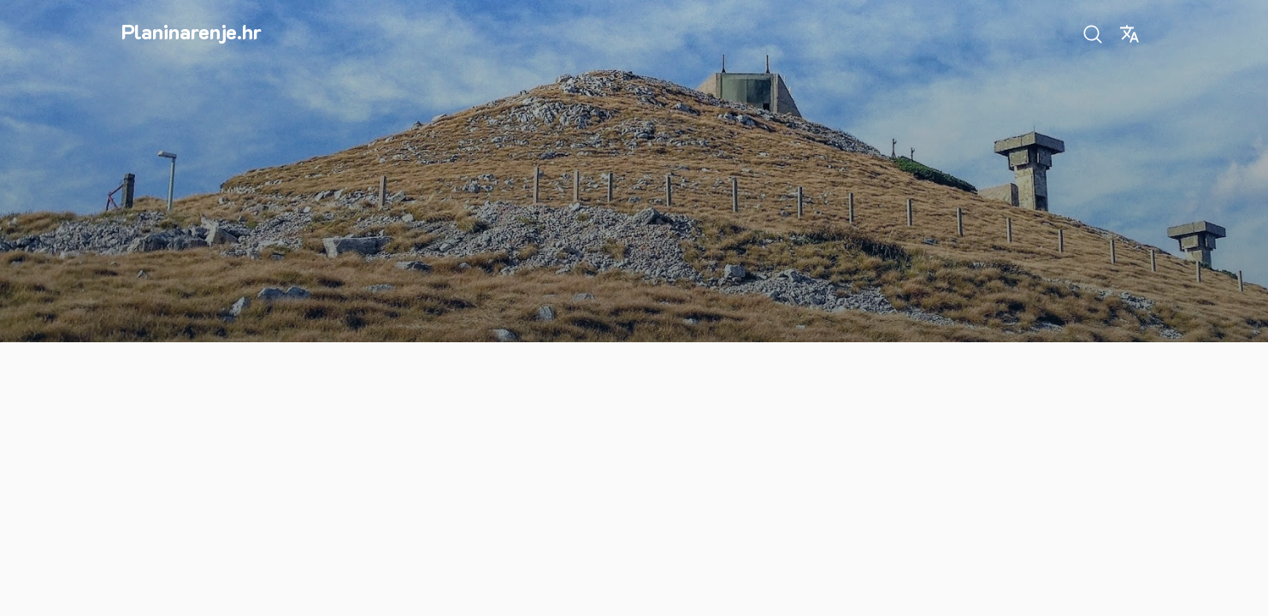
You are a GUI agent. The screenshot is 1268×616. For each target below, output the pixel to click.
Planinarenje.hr (191, 31)
